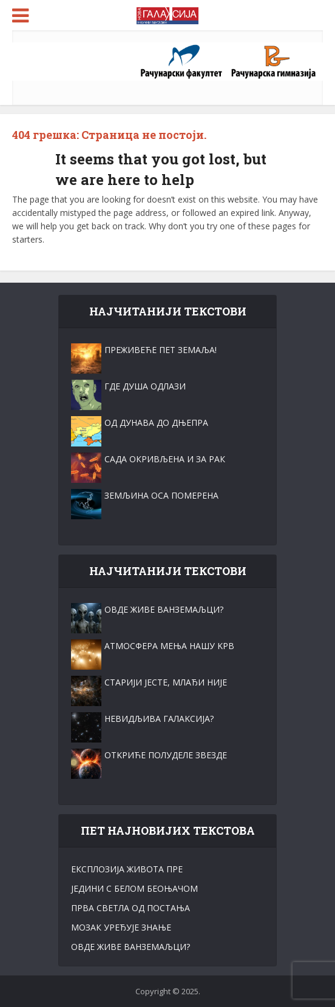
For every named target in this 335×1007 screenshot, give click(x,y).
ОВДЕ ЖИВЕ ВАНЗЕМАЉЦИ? (130, 946)
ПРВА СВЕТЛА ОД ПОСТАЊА (130, 908)
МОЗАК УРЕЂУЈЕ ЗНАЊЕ (121, 927)
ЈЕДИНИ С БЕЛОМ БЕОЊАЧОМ (134, 888)
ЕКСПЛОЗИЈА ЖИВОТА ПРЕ (127, 869)
